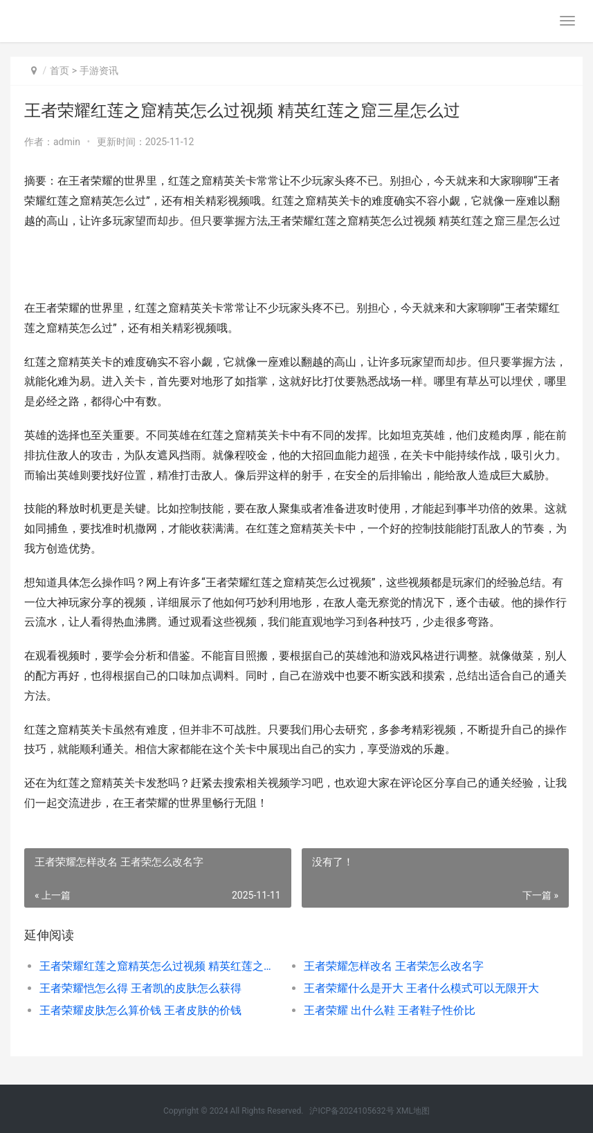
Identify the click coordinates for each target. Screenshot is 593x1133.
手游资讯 (99, 70)
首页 (59, 70)
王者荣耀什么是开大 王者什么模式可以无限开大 (421, 988)
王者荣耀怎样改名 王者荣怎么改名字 (394, 966)
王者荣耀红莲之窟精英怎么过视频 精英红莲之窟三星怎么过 (158, 966)
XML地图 (413, 1111)
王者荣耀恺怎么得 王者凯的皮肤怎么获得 (140, 988)
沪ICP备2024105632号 (351, 1111)
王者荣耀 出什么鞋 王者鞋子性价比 (389, 1010)
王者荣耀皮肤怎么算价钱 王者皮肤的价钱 (140, 1010)
